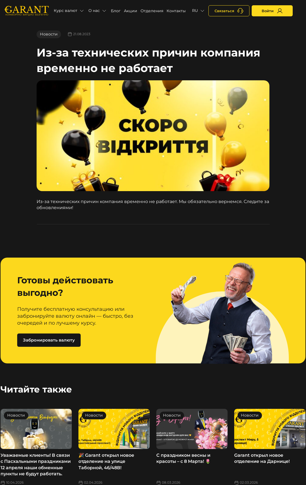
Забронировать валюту (49, 340)
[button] (69, 10)
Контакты (176, 10)
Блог (116, 10)
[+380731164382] (229, 11)
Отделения (152, 10)
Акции (130, 10)
